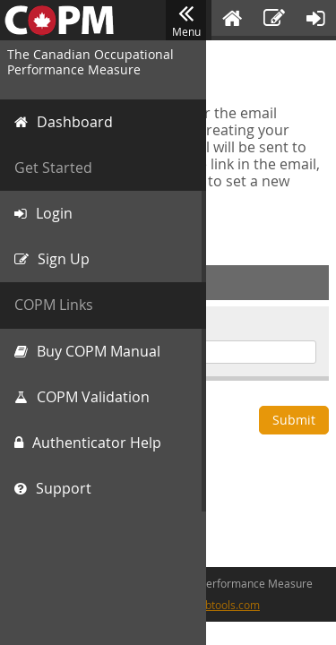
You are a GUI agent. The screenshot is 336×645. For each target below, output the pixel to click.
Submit (293, 419)
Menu (186, 21)
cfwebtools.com (221, 605)
